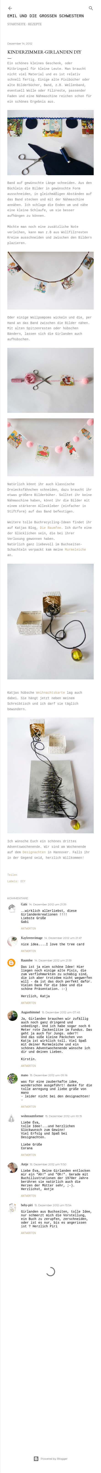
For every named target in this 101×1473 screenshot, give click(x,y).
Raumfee (27, 960)
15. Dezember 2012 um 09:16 (48, 1075)
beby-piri (27, 1205)
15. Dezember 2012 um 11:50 (48, 1164)
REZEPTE (35, 24)
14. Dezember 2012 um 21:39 (47, 904)
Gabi (24, 904)
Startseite (16, 24)
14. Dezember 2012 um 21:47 (63, 938)
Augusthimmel (30, 1012)
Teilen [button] (12, 875)
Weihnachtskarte (51, 693)
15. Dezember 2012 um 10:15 (63, 1116)
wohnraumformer (32, 1116)
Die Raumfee (49, 528)
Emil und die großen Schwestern (45, 16)
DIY (23, 881)
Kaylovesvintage (32, 938)
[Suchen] (91, 7)
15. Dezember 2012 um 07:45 (61, 1012)
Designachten (34, 852)
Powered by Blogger (50, 1459)
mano (24, 1075)
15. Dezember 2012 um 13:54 (53, 1205)
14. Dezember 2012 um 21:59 (53, 960)
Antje (24, 1164)
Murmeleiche (75, 550)
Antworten (28, 928)
